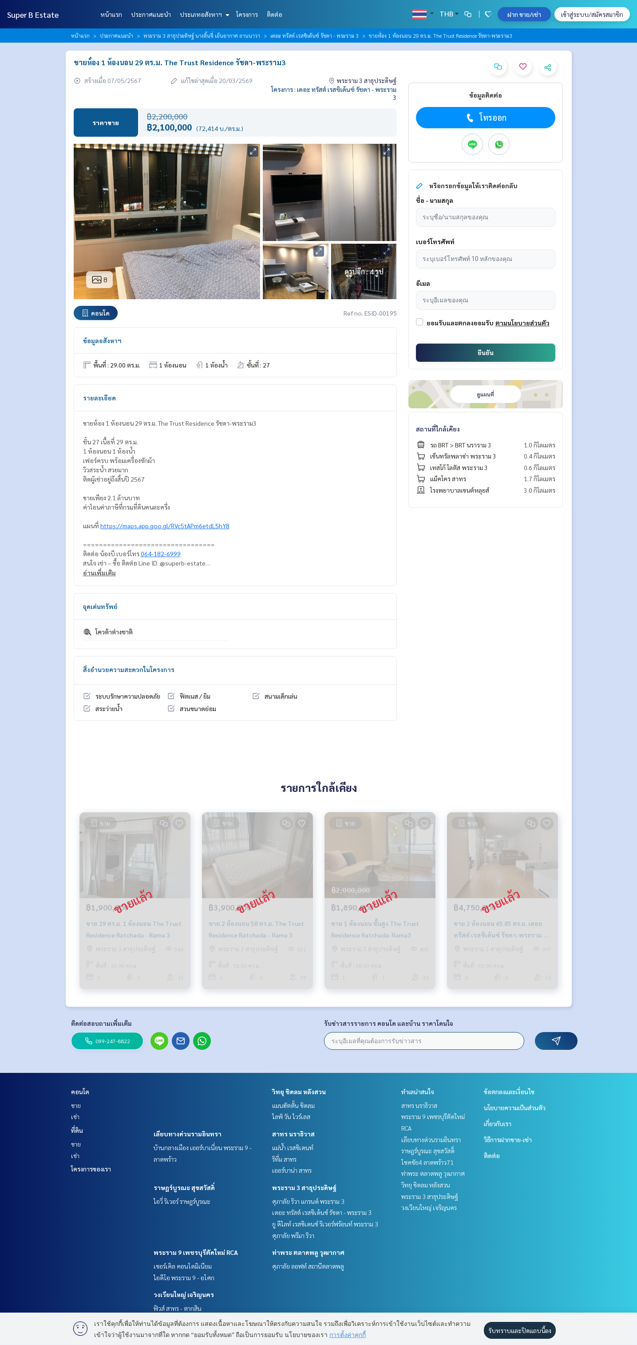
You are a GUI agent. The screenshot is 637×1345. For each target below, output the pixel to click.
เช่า (75, 1116)
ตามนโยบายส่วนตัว (522, 323)
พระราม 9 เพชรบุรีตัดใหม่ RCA (196, 1252)
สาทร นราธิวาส (293, 1134)
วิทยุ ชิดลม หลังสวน (299, 1092)
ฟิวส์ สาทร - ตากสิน (178, 1308)
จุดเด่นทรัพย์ (100, 606)
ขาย (76, 1105)
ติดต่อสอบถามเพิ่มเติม (101, 1023)
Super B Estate (33, 14)
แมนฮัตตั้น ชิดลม (293, 1105)
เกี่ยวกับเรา (497, 1123)
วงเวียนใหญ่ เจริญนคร (184, 1294)
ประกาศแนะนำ (151, 14)
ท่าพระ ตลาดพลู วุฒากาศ (308, 1252)
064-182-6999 (161, 554)
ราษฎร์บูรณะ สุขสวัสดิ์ (184, 1187)
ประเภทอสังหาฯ (203, 14)
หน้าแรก (111, 14)
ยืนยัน (486, 352)
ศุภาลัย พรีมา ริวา (293, 1235)
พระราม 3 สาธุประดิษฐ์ (304, 1187)
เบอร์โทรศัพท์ (435, 241)
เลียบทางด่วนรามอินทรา (188, 1134)
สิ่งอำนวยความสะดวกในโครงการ (128, 669)
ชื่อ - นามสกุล (434, 200)
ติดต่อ (274, 14)
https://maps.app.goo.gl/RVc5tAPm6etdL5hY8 (164, 526)
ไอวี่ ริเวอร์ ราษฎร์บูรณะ (182, 1201)
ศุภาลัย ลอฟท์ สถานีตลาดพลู (308, 1266)
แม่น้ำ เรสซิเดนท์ (292, 1147)
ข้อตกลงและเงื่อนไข (509, 1092)
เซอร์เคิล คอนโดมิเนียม (183, 1266)
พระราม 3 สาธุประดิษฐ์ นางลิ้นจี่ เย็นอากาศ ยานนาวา (201, 35)
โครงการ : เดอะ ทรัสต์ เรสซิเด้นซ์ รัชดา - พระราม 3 (333, 93)
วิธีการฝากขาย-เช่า (508, 1139)
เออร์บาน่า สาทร (292, 1170)
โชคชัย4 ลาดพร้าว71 (427, 1162)
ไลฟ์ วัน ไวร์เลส (291, 1116)
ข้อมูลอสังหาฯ (102, 340)
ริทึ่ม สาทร (284, 1159)
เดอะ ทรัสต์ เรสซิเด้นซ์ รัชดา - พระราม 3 (314, 35)
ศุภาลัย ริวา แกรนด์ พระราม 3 (308, 1201)
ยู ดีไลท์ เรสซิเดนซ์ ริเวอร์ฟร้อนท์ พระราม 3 (325, 1224)
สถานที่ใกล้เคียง (438, 429)
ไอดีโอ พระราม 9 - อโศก (184, 1278)
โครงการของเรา (91, 1169)
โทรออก (485, 117)
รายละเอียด (99, 398)
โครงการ (247, 14)
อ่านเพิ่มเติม (99, 573)
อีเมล (423, 283)
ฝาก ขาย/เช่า (524, 14)
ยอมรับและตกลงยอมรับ (460, 323)
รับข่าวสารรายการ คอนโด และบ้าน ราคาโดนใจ (388, 1023)
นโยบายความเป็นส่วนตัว (515, 1108)
